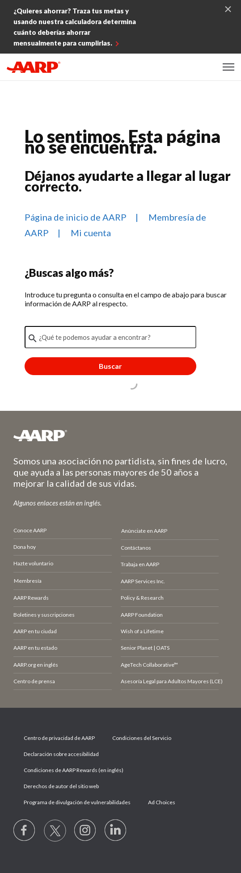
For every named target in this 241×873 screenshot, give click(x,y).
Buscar (110, 366)
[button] (228, 67)
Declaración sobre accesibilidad (61, 754)
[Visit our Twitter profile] (55, 830)
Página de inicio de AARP (76, 217)
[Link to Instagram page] (85, 830)
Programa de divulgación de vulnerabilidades (77, 802)
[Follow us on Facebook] (24, 830)
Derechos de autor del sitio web (61, 786)
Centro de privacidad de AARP (59, 738)
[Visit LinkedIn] (116, 830)
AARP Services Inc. (143, 581)
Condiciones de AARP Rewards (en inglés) (73, 770)
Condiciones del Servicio (141, 738)
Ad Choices (161, 802)
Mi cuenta (91, 232)
